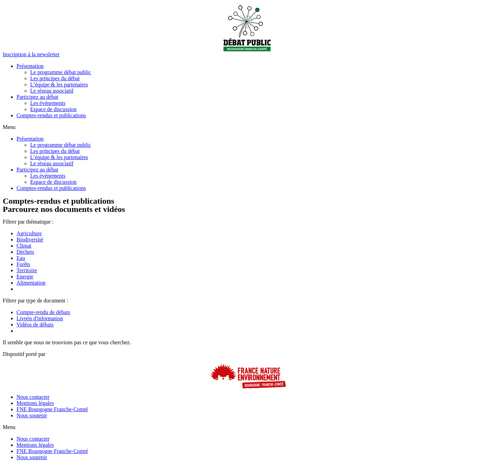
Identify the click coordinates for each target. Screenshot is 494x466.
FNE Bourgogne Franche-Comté (52, 409)
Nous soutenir (31, 415)
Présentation (30, 66)
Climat (24, 246)
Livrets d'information (39, 318)
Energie (24, 276)
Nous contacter (32, 397)
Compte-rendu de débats (43, 312)
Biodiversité (29, 239)
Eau (20, 258)
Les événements (48, 103)
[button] (31, 54)
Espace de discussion (53, 109)
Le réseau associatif (51, 91)
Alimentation (30, 283)
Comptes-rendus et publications (51, 115)
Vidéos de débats (35, 324)
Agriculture (29, 233)
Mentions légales (35, 403)
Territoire (26, 270)
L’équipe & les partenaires (59, 84)
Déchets (25, 252)
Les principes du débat (55, 78)
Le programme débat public (60, 72)
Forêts (23, 264)
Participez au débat (37, 97)
